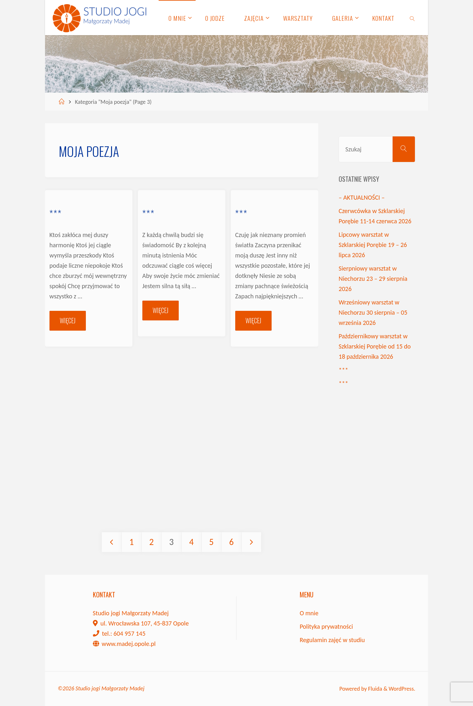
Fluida (374, 688)
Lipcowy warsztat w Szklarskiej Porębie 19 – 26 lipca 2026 (373, 245)
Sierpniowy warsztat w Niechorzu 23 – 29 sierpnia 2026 (373, 279)
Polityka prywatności (326, 626)
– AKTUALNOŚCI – (362, 197)
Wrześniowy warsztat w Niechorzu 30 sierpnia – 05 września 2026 (373, 312)
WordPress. (402, 688)
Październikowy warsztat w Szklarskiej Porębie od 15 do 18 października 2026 (375, 346)
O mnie (309, 613)
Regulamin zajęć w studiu (332, 640)
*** (55, 213)
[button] (10, 10)
